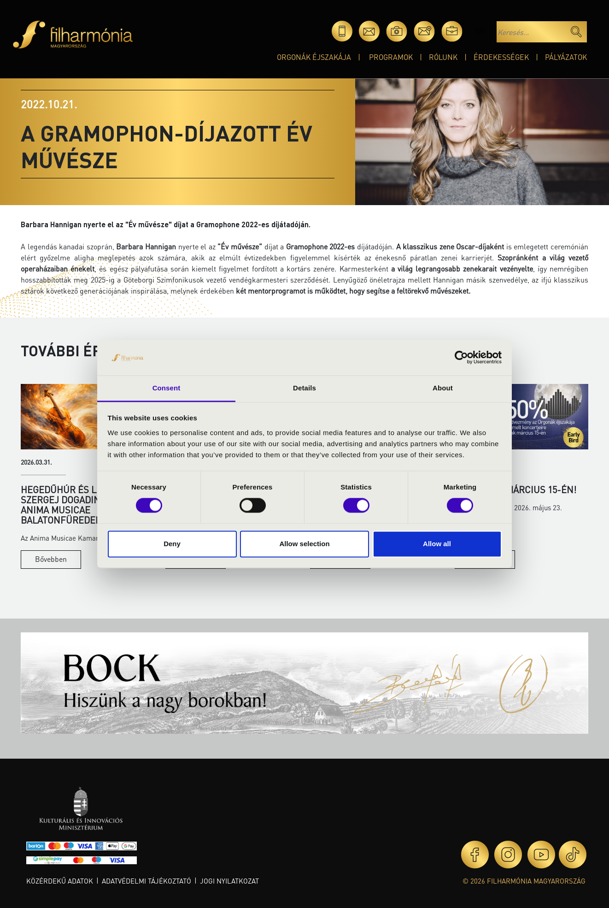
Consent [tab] (166, 388)
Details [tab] (304, 388)
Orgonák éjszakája (314, 57)
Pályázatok (566, 57)
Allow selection (304, 544)
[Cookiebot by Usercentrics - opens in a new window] (461, 358)
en (479, 31)
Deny (172, 544)
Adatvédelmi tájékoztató (146, 880)
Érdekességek (501, 57)
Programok (391, 57)
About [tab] (443, 388)
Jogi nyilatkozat (229, 880)
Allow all (437, 544)
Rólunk (443, 57)
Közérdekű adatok (59, 880)
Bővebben (51, 559)
